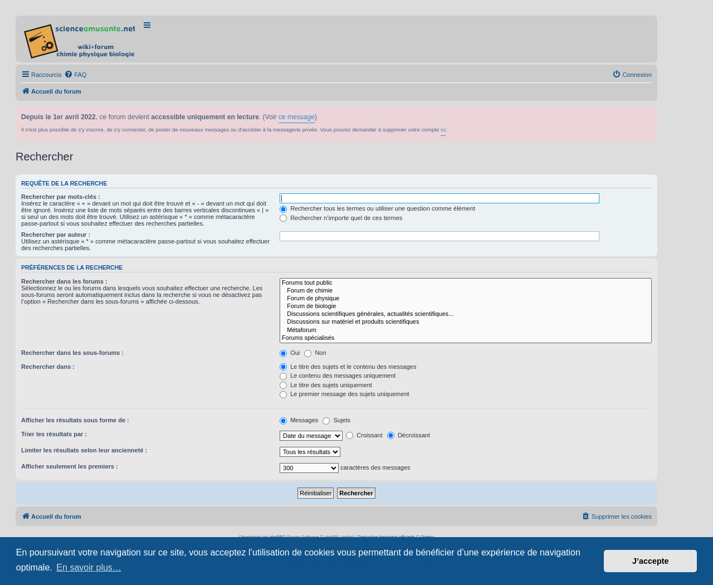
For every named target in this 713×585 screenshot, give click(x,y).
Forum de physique (466, 299)
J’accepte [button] (650, 561)
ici (443, 129)
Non (315, 352)
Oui (290, 352)
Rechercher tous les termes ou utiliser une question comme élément (377, 208)
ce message (297, 117)
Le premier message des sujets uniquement (344, 394)
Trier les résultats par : (54, 434)
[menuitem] (75, 74)
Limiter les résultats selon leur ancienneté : (84, 450)
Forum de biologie (466, 306)
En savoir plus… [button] (88, 567)
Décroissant (408, 435)
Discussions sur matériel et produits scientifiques (466, 322)
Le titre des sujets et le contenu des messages (348, 366)
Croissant (364, 435)
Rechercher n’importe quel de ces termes (341, 217)
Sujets (336, 420)
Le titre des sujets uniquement (326, 385)
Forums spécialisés (466, 338)
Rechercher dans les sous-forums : (72, 352)
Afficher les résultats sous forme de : (75, 420)
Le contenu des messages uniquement (337, 375)
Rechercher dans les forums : (64, 281)
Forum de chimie (466, 291)
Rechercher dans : (48, 366)
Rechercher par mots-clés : (60, 196)
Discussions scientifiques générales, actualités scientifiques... (466, 314)
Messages (299, 420)
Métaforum (466, 330)
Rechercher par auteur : (55, 234)
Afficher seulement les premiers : (69, 466)
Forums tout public (466, 283)
